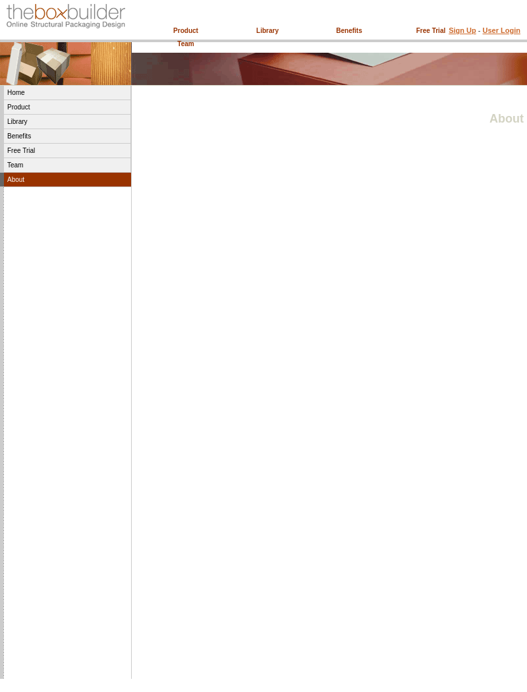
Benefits (349, 30)
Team (185, 43)
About (15, 179)
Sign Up (462, 30)
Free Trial (430, 30)
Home (16, 92)
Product (185, 30)
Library (267, 30)
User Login (501, 30)
